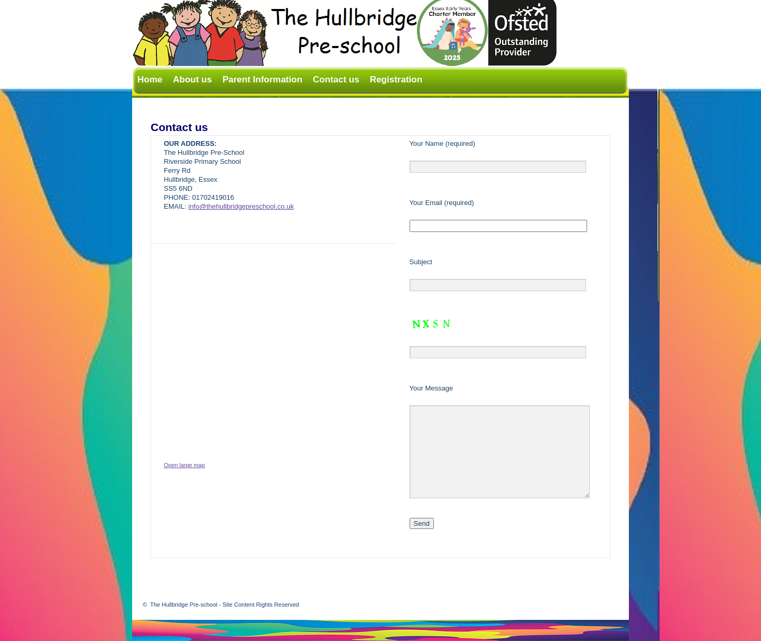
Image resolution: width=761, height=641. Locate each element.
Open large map (184, 465)
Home (149, 80)
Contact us (336, 80)
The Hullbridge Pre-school (224, 604)
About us (192, 80)
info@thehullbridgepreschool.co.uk (241, 206)
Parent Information (262, 80)
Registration (396, 80)
